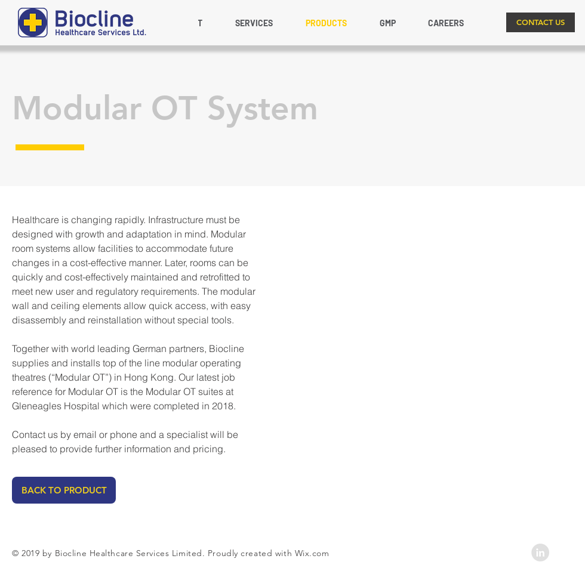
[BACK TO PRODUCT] (64, 490)
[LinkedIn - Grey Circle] (540, 552)
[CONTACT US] (540, 22)
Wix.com (312, 553)
